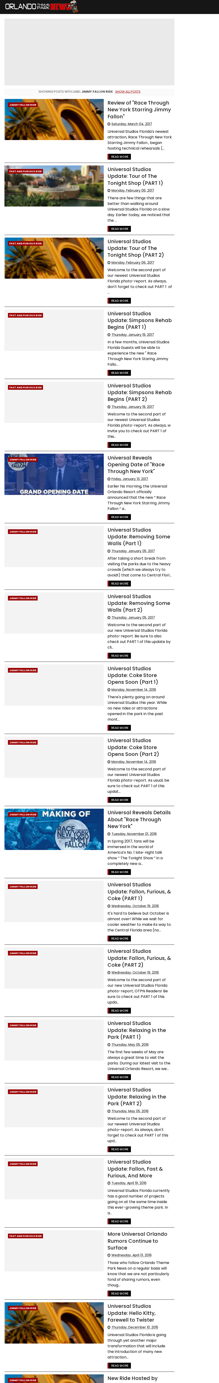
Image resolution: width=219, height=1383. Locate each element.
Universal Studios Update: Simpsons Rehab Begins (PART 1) (122, 307)
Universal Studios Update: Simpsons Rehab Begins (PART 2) (122, 373)
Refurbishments (178, 196)
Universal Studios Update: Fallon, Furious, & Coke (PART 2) (122, 901)
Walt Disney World (180, 144)
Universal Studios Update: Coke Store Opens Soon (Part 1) (122, 637)
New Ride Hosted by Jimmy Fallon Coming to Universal (124, 1293)
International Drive (180, 230)
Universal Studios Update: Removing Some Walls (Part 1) (122, 505)
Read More (101, 156)
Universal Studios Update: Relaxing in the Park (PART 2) (123, 1032)
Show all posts (122, 91)
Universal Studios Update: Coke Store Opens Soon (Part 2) (122, 702)
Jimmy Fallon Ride (22, 105)
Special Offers (177, 204)
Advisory (173, 152)
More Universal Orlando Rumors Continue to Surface (119, 1165)
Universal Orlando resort (184, 161)
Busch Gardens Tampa (183, 178)
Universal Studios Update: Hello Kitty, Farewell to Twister (122, 1231)
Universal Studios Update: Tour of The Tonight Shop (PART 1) (122, 175)
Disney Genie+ (177, 239)
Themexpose (119, 1377)
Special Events (177, 170)
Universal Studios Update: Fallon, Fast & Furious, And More (123, 1098)
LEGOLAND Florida (179, 187)
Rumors (198, 204)
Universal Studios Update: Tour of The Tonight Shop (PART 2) (122, 241)
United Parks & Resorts (183, 247)
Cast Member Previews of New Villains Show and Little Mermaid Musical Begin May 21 (189, 57)
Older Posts (151, 1347)
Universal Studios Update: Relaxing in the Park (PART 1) (123, 967)
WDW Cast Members (182, 213)
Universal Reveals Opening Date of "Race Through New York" (124, 438)
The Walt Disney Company (186, 222)
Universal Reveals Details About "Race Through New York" (123, 768)
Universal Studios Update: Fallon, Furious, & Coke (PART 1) (122, 835)
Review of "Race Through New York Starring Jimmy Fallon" (121, 109)
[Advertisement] (189, 386)
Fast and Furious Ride (25, 170)
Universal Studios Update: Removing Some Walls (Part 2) (122, 571)
